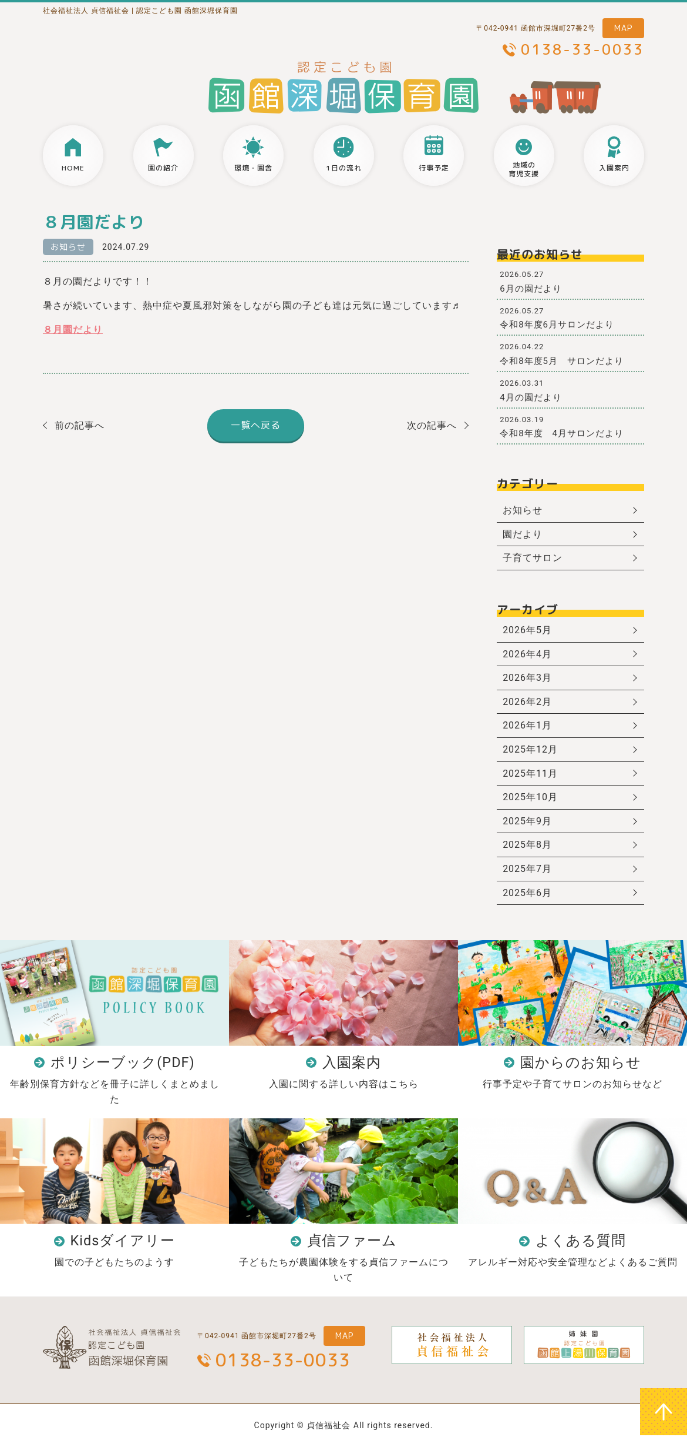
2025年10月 (530, 797)
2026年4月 (527, 654)
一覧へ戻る (256, 425)
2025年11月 (530, 773)
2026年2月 (527, 701)
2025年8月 (527, 844)
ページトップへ (663, 1411)
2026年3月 (527, 677)
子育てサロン (533, 557)
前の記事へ (80, 425)
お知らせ (68, 246)
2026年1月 (527, 725)
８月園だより (73, 329)
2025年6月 (527, 892)
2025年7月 (527, 868)
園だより (523, 534)
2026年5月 (527, 630)
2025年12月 (530, 749)
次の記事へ (432, 425)
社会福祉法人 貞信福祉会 (86, 10)
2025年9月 (527, 821)
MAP (623, 28)
